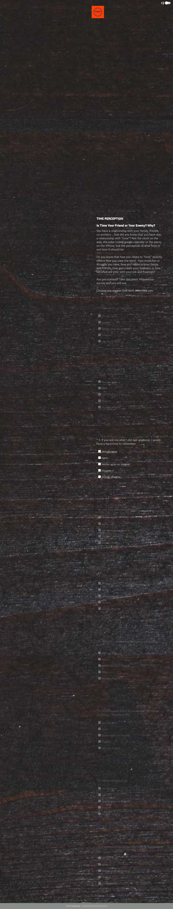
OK (100, 300)
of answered (73, 906)
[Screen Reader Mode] (166, 3)
